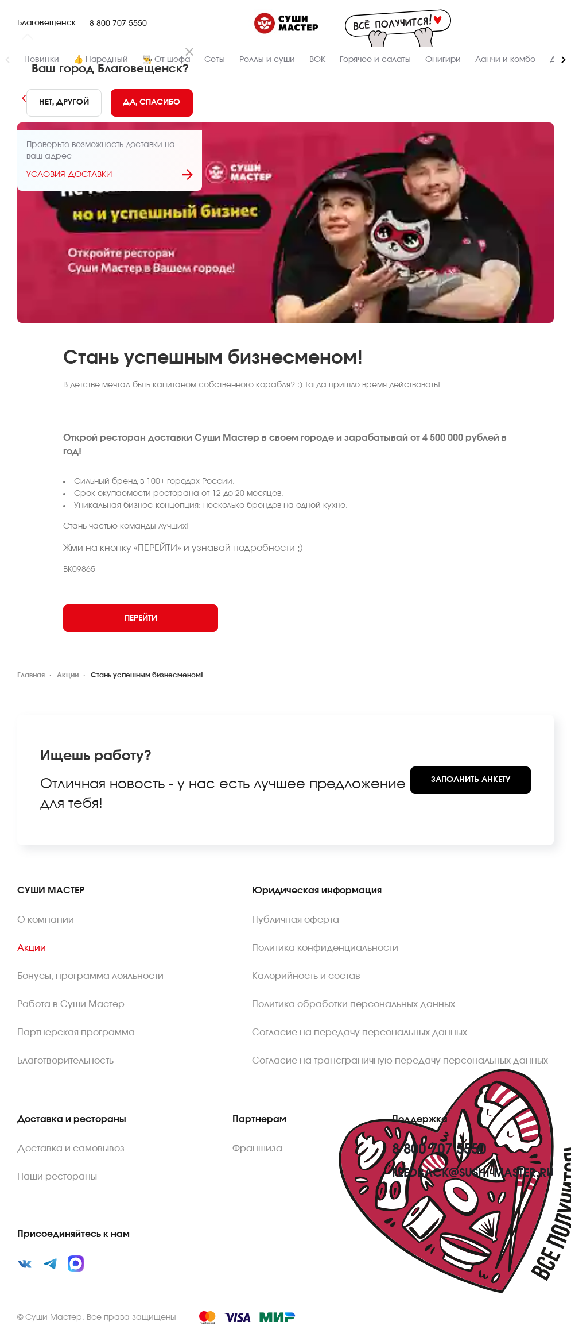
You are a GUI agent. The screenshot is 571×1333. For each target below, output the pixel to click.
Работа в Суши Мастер (71, 1004)
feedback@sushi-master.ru (473, 1173)
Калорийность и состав (306, 976)
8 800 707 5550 (118, 24)
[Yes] (152, 103)
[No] (64, 103)
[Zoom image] (285, 222)
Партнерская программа (76, 1032)
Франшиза (257, 1148)
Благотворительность (65, 1060)
